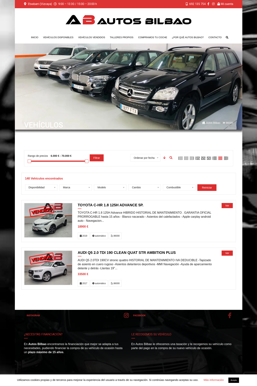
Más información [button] (214, 379)
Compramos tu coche (152, 37)
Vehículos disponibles (58, 37)
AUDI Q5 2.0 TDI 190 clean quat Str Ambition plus (127, 253)
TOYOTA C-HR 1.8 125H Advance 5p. (110, 205)
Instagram (78, 315)
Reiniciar (207, 187)
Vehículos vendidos (91, 37)
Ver (227, 205)
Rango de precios (38, 155)
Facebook (182, 315)
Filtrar (96, 157)
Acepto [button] (234, 380)
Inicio (34, 37)
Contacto (215, 37)
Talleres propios (121, 37)
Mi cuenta (225, 4)
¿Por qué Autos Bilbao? (188, 37)
